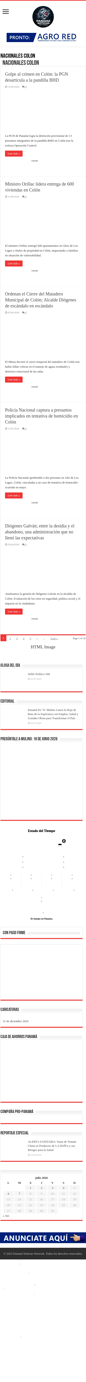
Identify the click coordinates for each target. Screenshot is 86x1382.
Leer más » (14, 153)
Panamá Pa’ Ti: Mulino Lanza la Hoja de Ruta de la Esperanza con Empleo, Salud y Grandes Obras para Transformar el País (53, 714)
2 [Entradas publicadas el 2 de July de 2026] (41, 1188)
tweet (34, 160)
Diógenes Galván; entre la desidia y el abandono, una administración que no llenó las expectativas (39, 531)
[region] (41, 973)
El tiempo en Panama (41, 918)
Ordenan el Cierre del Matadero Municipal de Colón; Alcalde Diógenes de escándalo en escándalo (40, 299)
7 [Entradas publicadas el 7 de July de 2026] (19, 1193)
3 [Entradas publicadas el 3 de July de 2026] (52, 1188)
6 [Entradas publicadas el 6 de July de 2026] (8, 1193)
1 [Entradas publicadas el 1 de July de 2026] (30, 1188)
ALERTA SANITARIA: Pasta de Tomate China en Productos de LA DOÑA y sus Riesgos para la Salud (52, 1146)
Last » (54, 638)
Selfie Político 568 (39, 674)
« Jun (6, 1215)
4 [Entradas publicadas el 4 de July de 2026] (63, 1188)
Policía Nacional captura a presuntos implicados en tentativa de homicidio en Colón (41, 415)
